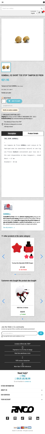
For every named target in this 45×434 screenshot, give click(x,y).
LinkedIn (37, 418)
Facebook (7, 418)
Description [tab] (12, 133)
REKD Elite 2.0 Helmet (22, 307)
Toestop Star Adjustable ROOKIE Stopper (22, 263)
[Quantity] (3, 101)
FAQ (22, 376)
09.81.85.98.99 (22, 379)
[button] (32, 118)
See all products (9, 227)
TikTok (22, 418)
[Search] (22, 8)
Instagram (30, 418)
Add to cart (14, 101)
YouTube (15, 418)
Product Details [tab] (33, 133)
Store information (7, 386)
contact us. (28, 381)
